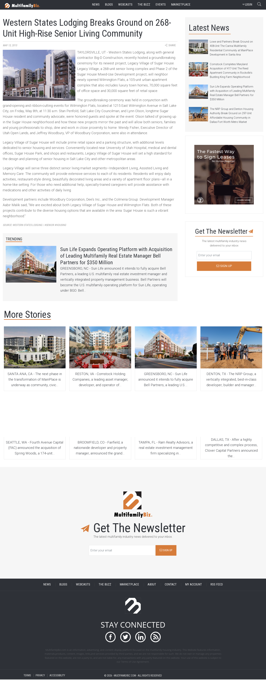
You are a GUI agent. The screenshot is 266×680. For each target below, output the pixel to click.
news (96, 4)
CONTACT (171, 585)
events (161, 4)
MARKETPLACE (129, 585)
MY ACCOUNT (193, 585)
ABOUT (152, 585)
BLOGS (63, 585)
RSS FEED (216, 585)
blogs (109, 4)
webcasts (125, 4)
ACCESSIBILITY (57, 676)
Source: (34, 225)
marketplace (180, 4)
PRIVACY (40, 676)
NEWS (47, 585)
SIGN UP (166, 550)
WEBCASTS (83, 585)
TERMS (27, 676)
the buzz (144, 4)
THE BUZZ (105, 585)
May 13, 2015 (10, 45)
